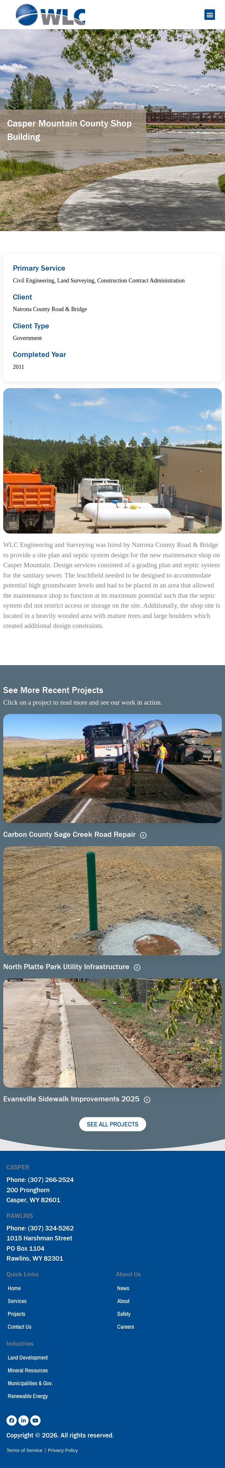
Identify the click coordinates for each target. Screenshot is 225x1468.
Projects (16, 1314)
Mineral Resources (28, 1370)
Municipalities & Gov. (30, 1383)
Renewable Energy (28, 1396)
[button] (209, 14)
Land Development (28, 1357)
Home (14, 1288)
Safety (124, 1314)
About (123, 1301)
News (123, 1288)
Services (17, 1301)
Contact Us (20, 1327)
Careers (125, 1327)
